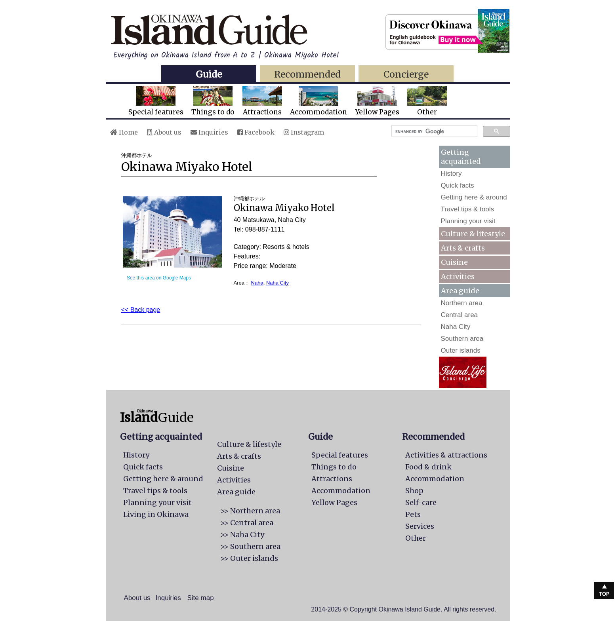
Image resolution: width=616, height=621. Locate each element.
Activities (458, 276)
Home (124, 132)
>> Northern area (250, 510)
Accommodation (318, 101)
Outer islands (461, 350)
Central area (459, 315)
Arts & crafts (463, 248)
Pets (413, 514)
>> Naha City (242, 534)
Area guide (236, 491)
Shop (414, 490)
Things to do (213, 101)
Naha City (277, 283)
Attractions (262, 101)
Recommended (307, 74)
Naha (257, 283)
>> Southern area (250, 546)
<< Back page (140, 309)
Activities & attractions (446, 455)
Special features (155, 101)
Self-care (421, 502)
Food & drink (428, 466)
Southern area (462, 338)
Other (427, 101)
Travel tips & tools (467, 209)
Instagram (304, 132)
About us (164, 132)
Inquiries (209, 132)
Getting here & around (474, 197)
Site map (200, 598)
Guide (209, 74)
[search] (433, 131)
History (451, 173)
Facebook (256, 132)
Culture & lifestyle (473, 233)
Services (419, 526)
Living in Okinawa (156, 514)
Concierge (406, 74)
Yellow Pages (377, 101)
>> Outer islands (249, 558)
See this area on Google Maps (159, 278)
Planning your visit (468, 221)
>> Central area (246, 522)
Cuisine (454, 262)
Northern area (462, 303)
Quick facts (457, 185)
